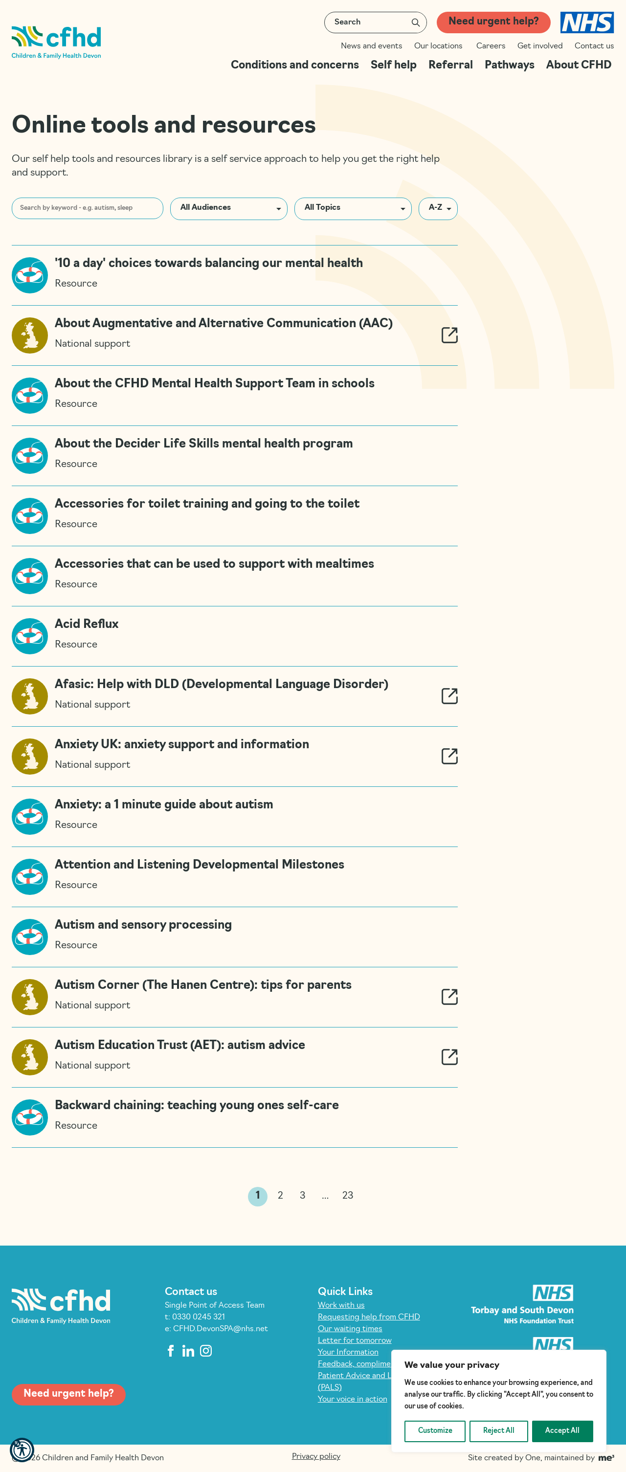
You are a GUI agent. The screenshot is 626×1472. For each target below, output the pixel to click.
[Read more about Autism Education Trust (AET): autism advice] (235, 1057)
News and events (371, 46)
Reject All (498, 1431)
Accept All (562, 1431)
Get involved (540, 46)
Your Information (348, 1353)
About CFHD (580, 65)
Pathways (510, 65)
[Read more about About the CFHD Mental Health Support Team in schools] (235, 395)
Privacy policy (316, 1457)
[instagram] (206, 1351)
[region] (498, 1401)
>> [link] (367, 1197)
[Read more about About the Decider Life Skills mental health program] (235, 455)
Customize (435, 1431)
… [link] (325, 1196)
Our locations (439, 46)
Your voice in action (352, 1400)
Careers (491, 46)
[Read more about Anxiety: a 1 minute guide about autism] (235, 816)
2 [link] (280, 1196)
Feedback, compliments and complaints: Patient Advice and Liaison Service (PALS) (389, 1376)
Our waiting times (350, 1329)
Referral (450, 65)
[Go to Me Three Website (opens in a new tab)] (606, 1458)
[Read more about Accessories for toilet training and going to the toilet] (235, 516)
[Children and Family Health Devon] (56, 43)
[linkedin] (188, 1351)
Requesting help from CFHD (369, 1317)
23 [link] (348, 1196)
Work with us (341, 1306)
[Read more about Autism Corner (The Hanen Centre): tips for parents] (235, 997)
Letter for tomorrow (355, 1341)
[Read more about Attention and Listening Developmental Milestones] (235, 877)
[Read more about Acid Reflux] (235, 636)
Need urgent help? (493, 22)
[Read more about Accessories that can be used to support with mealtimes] (235, 576)
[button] (22, 1450)
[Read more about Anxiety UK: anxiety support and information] (235, 756)
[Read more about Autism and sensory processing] (235, 937)
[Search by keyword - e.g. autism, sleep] (87, 208)
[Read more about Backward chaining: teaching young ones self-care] (235, 1117)
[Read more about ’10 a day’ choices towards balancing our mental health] (235, 275)
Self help (394, 65)
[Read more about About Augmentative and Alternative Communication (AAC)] (235, 335)
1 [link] (258, 1196)
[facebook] (171, 1351)
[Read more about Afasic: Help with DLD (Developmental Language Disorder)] (235, 696)
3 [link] (303, 1196)
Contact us (594, 46)
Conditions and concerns (295, 65)
